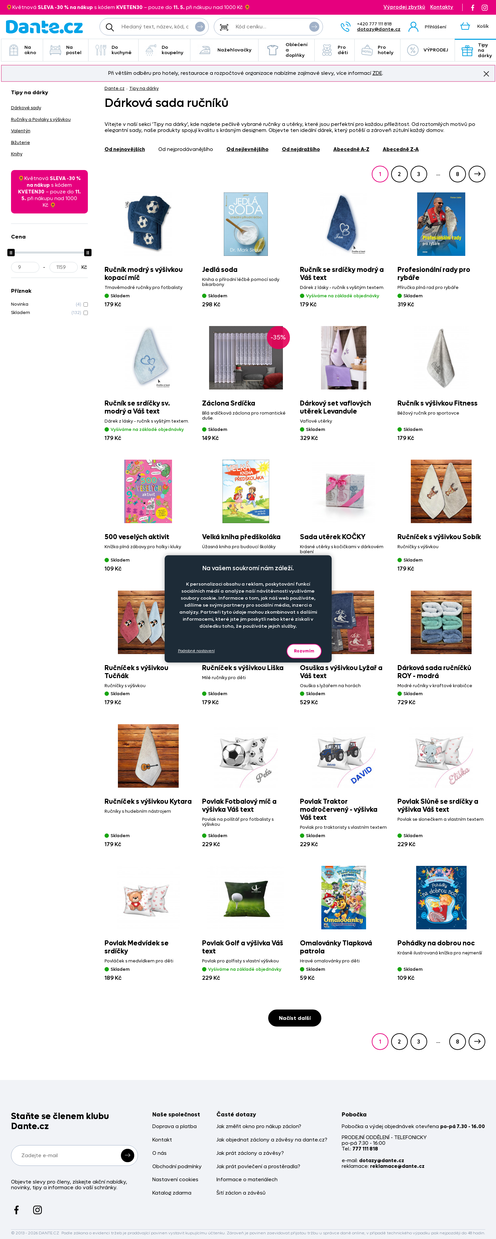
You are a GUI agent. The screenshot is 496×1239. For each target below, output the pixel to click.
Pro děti (334, 50)
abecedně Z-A (401, 149)
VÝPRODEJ (427, 50)
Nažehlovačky (224, 50)
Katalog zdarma (171, 1193)
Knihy (16, 154)
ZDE (377, 73)
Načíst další (295, 1018)
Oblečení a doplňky (286, 49)
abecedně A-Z (351, 149)
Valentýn (20, 131)
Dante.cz (115, 88)
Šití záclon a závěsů (241, 1193)
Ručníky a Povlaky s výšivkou (41, 119)
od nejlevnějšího (247, 149)
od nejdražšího (301, 149)
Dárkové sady (26, 108)
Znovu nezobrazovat (486, 73)
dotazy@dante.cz (378, 29)
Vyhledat (200, 26)
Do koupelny (164, 50)
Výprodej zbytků (404, 7)
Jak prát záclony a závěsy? (250, 1153)
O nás (159, 1153)
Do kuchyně (113, 50)
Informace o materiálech (247, 1180)
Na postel (65, 50)
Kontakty (441, 7)
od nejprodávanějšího (185, 149)
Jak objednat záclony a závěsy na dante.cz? (271, 1140)
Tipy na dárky (144, 88)
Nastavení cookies (175, 1180)
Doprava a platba (174, 1126)
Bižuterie (20, 142)
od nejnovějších (125, 149)
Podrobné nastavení (196, 650)
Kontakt (162, 1140)
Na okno (22, 50)
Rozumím (304, 651)
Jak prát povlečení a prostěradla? (258, 1167)
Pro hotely (377, 50)
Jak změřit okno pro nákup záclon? (258, 1126)
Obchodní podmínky (177, 1167)
